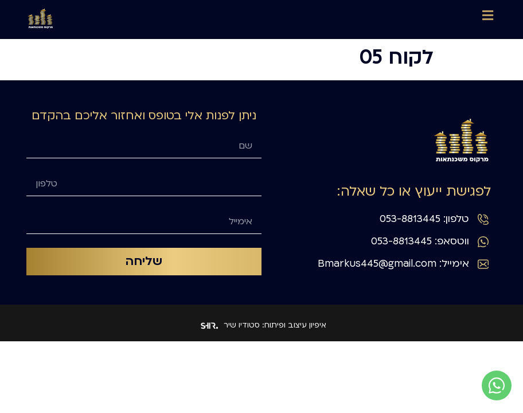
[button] (488, 15)
